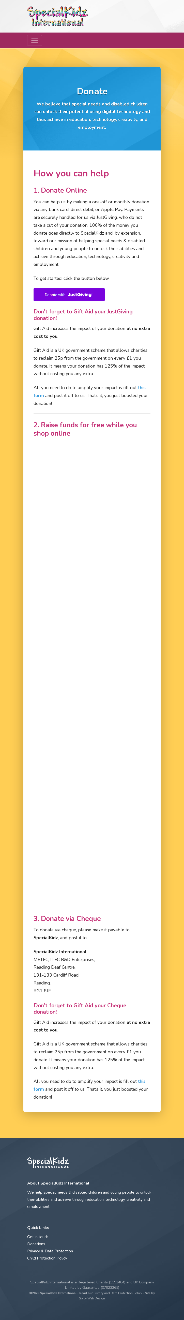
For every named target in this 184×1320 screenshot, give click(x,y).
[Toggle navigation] (34, 40)
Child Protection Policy (47, 1258)
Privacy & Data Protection (50, 1251)
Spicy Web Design (92, 1298)
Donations (36, 1244)
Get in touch (37, 1237)
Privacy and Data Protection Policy (118, 1293)
